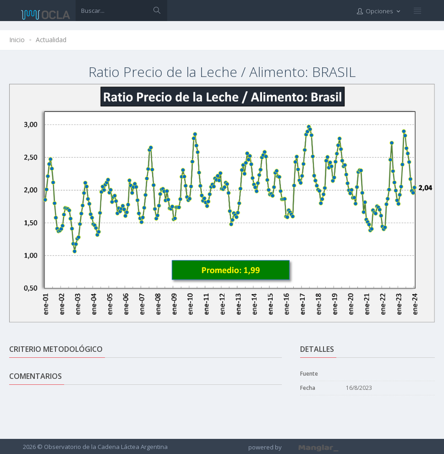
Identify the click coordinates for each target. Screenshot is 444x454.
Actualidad (51, 39)
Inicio (17, 39)
